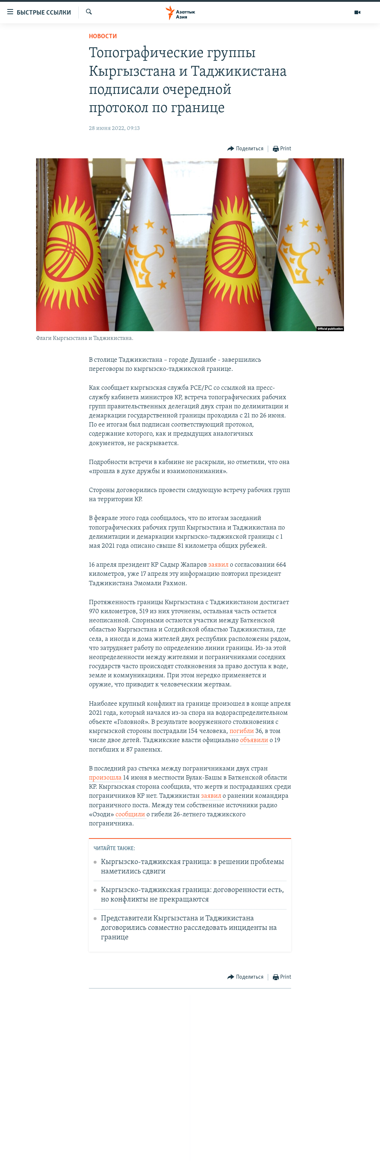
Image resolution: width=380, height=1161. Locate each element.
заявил (218, 565)
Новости (103, 36)
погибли (242, 731)
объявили (254, 740)
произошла (106, 777)
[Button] (245, 149)
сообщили (130, 814)
